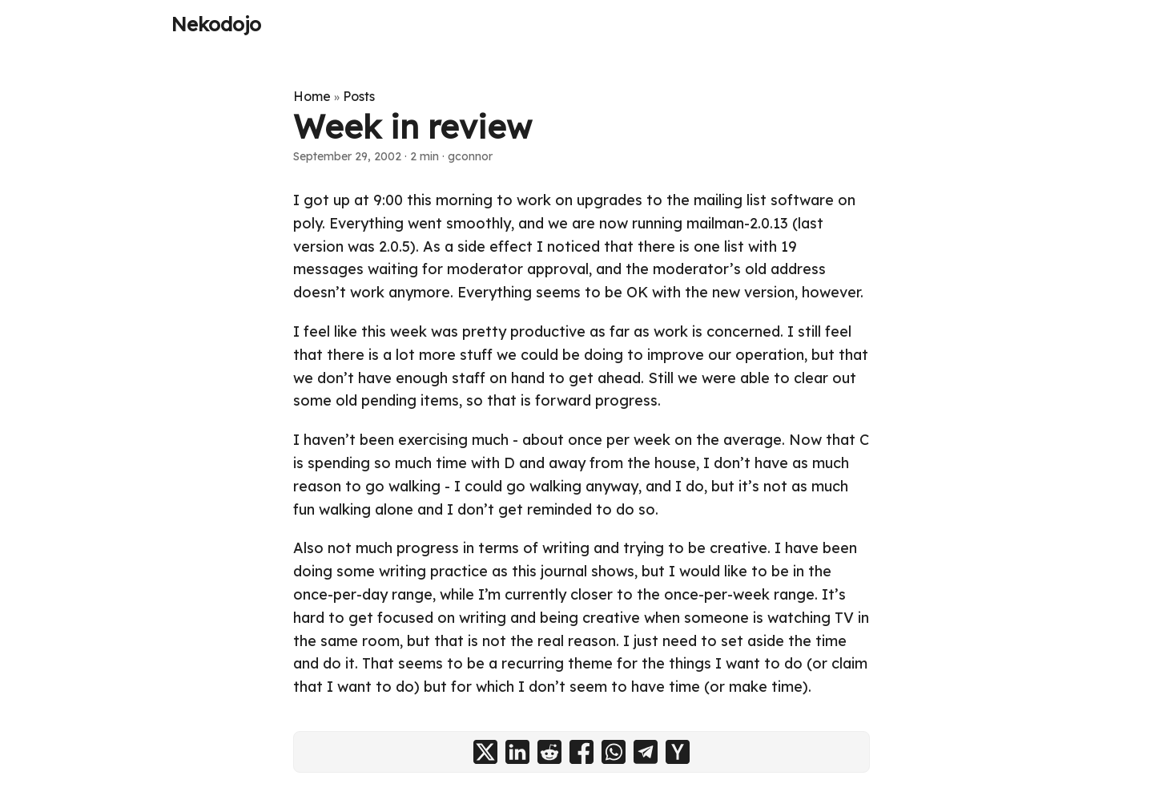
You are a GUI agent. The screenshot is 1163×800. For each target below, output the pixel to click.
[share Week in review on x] (485, 752)
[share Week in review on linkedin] (517, 752)
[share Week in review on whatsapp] (614, 752)
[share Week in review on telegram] (646, 752)
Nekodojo (216, 24)
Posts (359, 96)
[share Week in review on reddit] (549, 752)
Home (312, 96)
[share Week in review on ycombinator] (678, 752)
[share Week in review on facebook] (581, 752)
